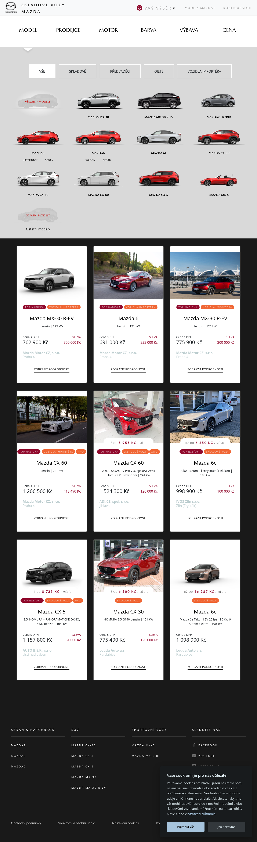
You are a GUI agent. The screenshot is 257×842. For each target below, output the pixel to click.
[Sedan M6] (107, 160)
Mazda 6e (205, 462)
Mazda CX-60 (51, 462)
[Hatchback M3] (30, 160)
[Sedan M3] (49, 160)
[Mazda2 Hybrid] (219, 102)
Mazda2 (18, 745)
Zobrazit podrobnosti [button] (51, 369)
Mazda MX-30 (84, 777)
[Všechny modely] (38, 99)
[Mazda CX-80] (98, 180)
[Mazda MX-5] (219, 180)
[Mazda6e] (159, 138)
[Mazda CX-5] (159, 180)
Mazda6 (18, 766)
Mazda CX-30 (128, 611)
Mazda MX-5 (143, 745)
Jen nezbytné (226, 827)
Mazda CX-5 (52, 611)
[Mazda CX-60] (38, 180)
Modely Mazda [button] (199, 8)
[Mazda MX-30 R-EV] (159, 102)
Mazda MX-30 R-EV (52, 318)
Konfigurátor (237, 8)
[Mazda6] (98, 138)
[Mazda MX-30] (98, 102)
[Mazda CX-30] (219, 138)
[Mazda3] (38, 138)
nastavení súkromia (201, 814)
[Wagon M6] (90, 160)
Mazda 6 (128, 318)
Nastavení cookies (125, 823)
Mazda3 (18, 756)
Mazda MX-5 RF (146, 756)
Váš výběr (157, 8)
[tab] (28, 30)
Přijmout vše (185, 827)
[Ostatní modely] (38, 215)
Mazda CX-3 (82, 756)
